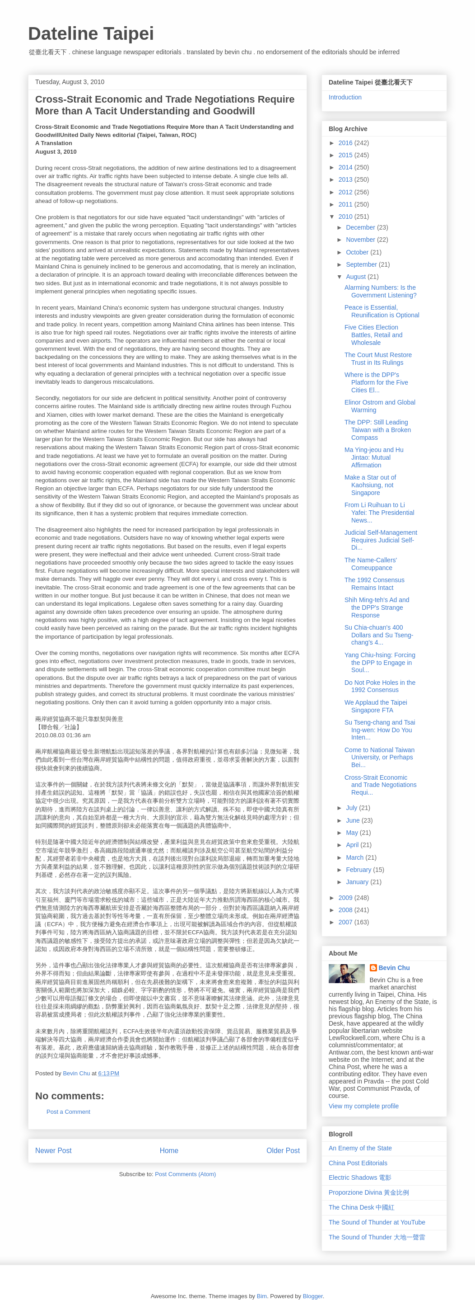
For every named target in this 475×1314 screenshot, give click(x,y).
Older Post (283, 1150)
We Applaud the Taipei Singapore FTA (376, 706)
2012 (346, 192)
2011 (346, 204)
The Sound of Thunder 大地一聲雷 (377, 1237)
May (352, 832)
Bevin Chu (394, 967)
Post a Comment (68, 1111)
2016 (346, 142)
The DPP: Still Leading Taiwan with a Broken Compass (378, 430)
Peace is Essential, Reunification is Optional (382, 311)
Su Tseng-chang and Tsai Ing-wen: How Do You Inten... (380, 730)
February (359, 869)
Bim (262, 1296)
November (361, 239)
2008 (346, 910)
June (353, 820)
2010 (346, 216)
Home (169, 1150)
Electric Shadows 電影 (360, 1177)
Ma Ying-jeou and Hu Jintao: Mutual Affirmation (374, 457)
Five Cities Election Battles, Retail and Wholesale (374, 335)
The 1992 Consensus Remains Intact (375, 583)
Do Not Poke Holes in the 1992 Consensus (380, 686)
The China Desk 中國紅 (362, 1207)
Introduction (345, 97)
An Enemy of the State (360, 1148)
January (358, 881)
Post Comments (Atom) (185, 1174)
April (353, 844)
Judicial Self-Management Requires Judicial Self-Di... (381, 540)
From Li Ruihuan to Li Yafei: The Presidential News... (379, 512)
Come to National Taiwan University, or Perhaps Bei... (379, 757)
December (361, 227)
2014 (346, 167)
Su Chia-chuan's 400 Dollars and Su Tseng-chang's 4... (379, 635)
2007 (346, 922)
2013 (346, 179)
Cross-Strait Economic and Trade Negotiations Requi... (381, 785)
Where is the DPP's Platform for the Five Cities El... (376, 382)
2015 (346, 155)
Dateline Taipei (91, 33)
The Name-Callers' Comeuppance (371, 563)
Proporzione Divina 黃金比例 (369, 1192)
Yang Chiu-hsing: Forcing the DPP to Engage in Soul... (380, 662)
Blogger (313, 1296)
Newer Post (53, 1150)
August (356, 276)
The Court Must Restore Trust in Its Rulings (378, 358)
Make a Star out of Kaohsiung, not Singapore (370, 485)
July (352, 807)
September (362, 264)
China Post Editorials (358, 1163)
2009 (346, 897)
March (355, 857)
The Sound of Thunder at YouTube (377, 1222)
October (358, 252)
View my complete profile (364, 1106)
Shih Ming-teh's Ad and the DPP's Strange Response (377, 607)
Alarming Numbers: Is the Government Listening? (381, 291)
